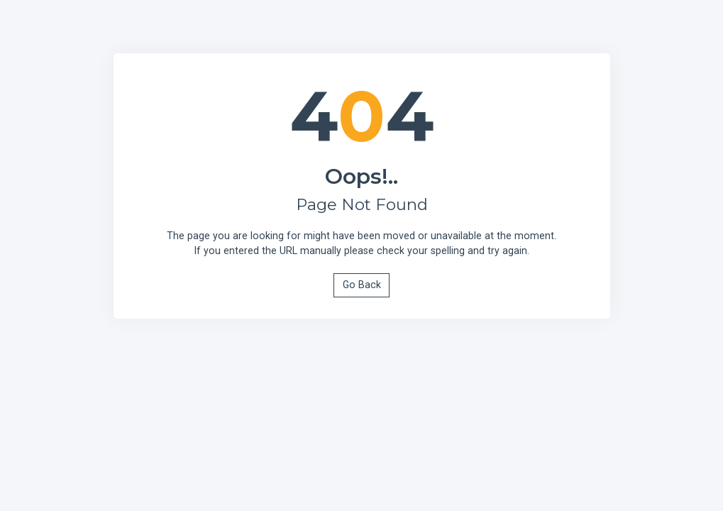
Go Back (362, 284)
